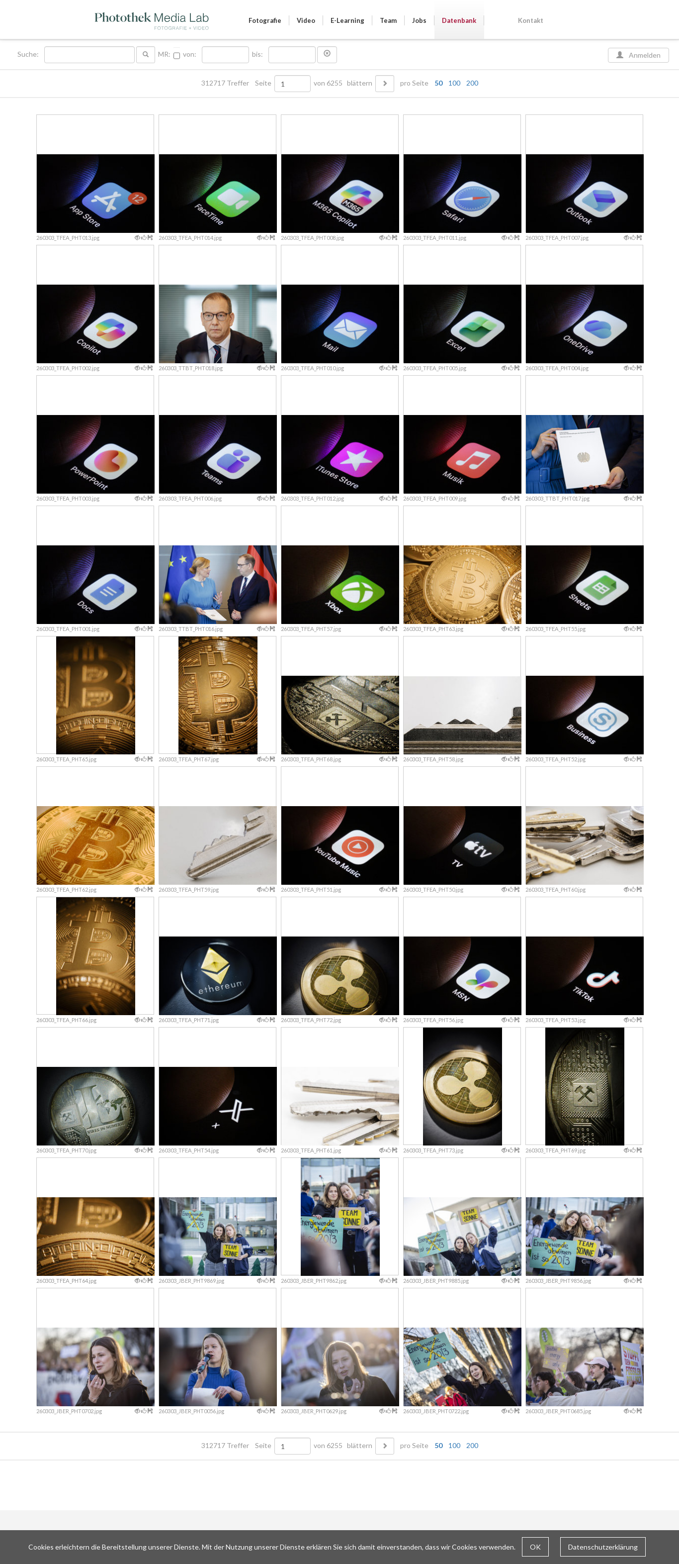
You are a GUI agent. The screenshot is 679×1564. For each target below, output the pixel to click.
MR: (164, 54)
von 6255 (328, 83)
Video (306, 20)
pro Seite (437, 83)
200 (472, 83)
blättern (359, 83)
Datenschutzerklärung (603, 1547)
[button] (327, 54)
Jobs (419, 20)
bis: (257, 54)
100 (454, 83)
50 (438, 83)
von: (189, 54)
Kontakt (530, 20)
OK (535, 1547)
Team (388, 20)
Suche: (28, 54)
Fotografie (265, 20)
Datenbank (459, 20)
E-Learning (347, 20)
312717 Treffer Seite (237, 83)
